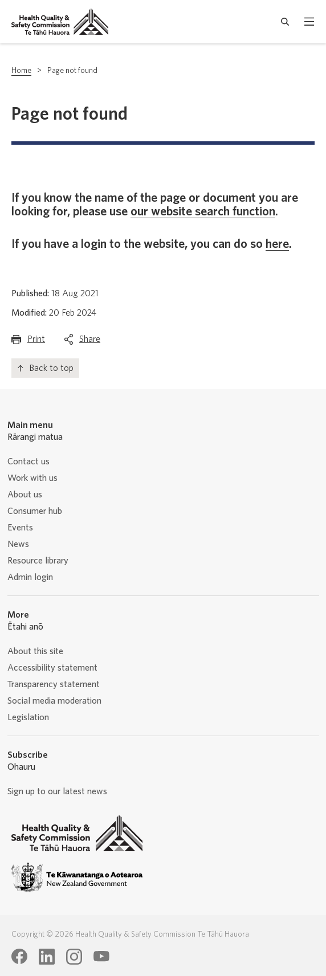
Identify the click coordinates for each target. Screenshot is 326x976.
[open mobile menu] (309, 21)
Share (89, 341)
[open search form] (285, 21)
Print (36, 341)
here (277, 244)
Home (21, 71)
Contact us (28, 461)
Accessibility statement (52, 667)
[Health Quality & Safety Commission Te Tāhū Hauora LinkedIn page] (47, 957)
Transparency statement (53, 684)
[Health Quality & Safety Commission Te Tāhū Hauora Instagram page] (74, 957)
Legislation (28, 717)
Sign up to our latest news (57, 791)
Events (20, 527)
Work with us (32, 478)
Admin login (30, 577)
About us (24, 494)
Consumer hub (34, 511)
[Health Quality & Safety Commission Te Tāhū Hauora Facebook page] (19, 957)
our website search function (203, 211)
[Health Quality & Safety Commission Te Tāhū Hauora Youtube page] (101, 956)
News (18, 544)
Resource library (37, 560)
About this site (35, 651)
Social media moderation (54, 700)
